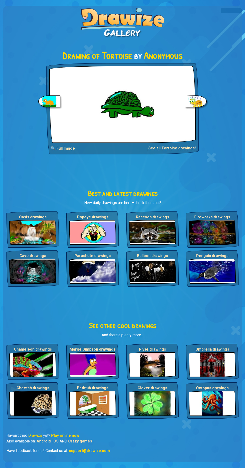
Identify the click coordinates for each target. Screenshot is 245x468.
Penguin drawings (212, 255)
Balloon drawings (152, 255)
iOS (55, 441)
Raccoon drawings (152, 217)
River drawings (152, 349)
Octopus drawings (212, 388)
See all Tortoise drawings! (172, 148)
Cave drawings (32, 255)
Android (44, 441)
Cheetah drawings (33, 388)
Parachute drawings (92, 255)
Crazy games (80, 441)
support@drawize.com (89, 450)
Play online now (65, 435)
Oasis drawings (33, 217)
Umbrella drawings (212, 349)
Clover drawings (152, 388)
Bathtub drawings (92, 388)
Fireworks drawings (212, 217)
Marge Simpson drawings (93, 349)
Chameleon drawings (33, 349)
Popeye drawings (92, 217)
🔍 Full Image (63, 148)
